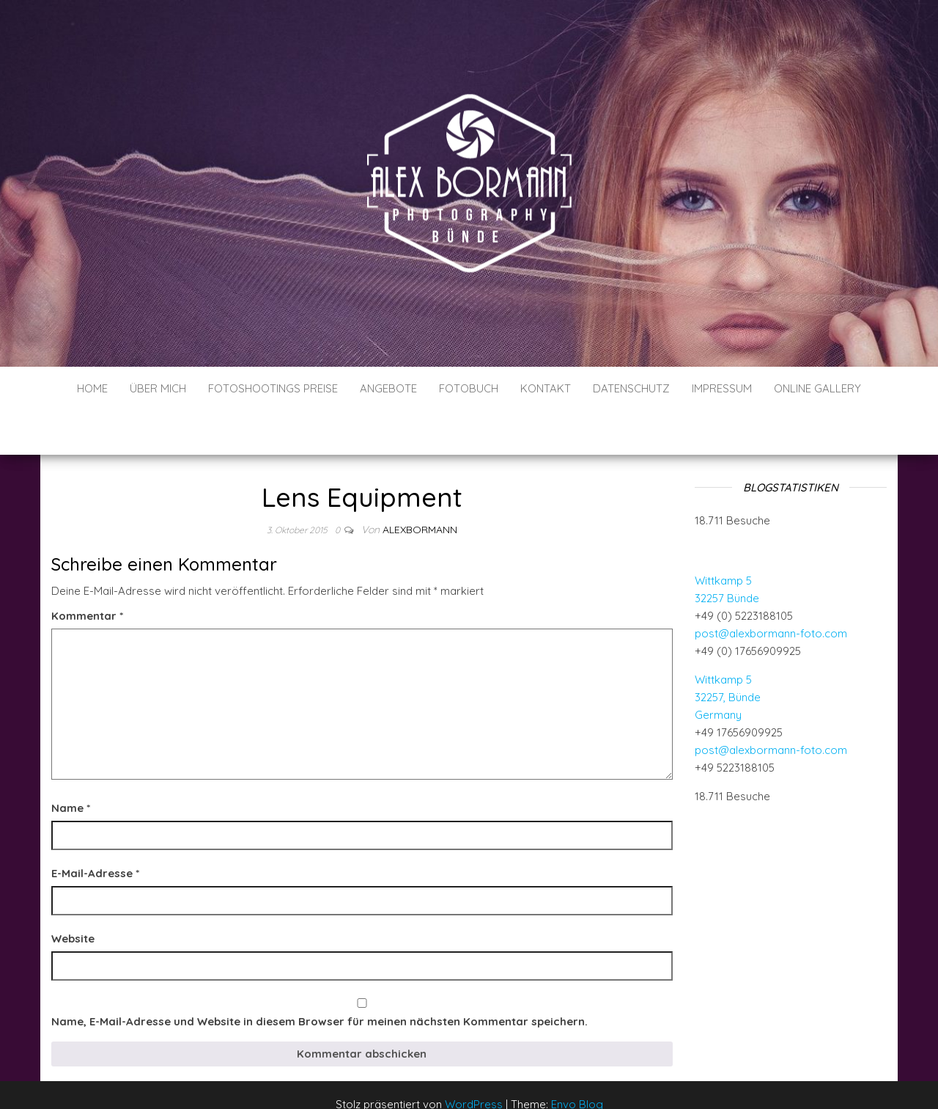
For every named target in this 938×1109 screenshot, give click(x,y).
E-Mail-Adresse (95, 829)
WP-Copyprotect (152, 1100)
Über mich (158, 388)
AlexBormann (420, 485)
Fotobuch (468, 388)
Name (70, 764)
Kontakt (545, 388)
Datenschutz (631, 388)
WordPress (474, 1060)
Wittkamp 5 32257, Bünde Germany (728, 653)
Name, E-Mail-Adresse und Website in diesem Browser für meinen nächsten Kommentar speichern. (319, 977)
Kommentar (87, 572)
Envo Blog (577, 1060)
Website (73, 894)
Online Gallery (817, 388)
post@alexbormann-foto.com (771, 589)
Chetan (94, 1100)
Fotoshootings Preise (273, 388)
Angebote (388, 388)
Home (92, 388)
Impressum (722, 388)
